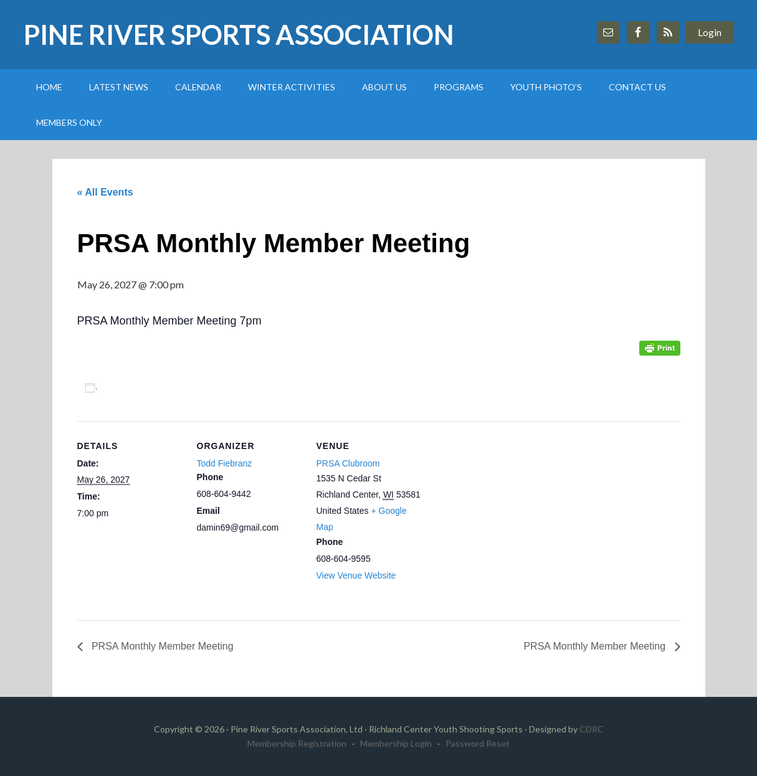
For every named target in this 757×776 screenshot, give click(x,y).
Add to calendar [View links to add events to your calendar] (147, 388)
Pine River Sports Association (239, 34)
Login (709, 32)
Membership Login (396, 743)
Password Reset (477, 743)
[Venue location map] (502, 506)
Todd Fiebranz (224, 463)
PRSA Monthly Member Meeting (161, 646)
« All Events (105, 192)
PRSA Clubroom (348, 463)
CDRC (591, 729)
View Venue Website (356, 575)
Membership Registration (296, 743)
